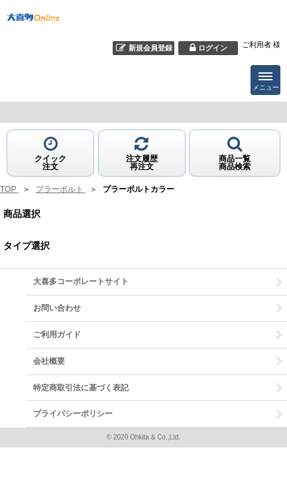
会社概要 (49, 361)
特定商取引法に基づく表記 (81, 387)
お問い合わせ (57, 308)
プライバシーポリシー (73, 413)
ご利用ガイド (57, 334)
